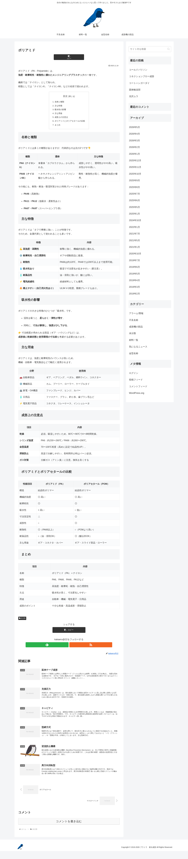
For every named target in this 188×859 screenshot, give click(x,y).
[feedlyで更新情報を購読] (66, 646)
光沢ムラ (133, 96)
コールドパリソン (138, 69)
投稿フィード (136, 379)
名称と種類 (59, 102)
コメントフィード (138, 386)
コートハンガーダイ (139, 83)
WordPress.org (136, 393)
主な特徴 (58, 106)
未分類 (22, 620)
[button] (69, 57)
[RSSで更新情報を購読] (71, 646)
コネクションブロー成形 (141, 76)
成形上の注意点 (61, 118)
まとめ (57, 127)
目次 (65, 96)
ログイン (133, 373)
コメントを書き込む (69, 829)
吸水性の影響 (60, 110)
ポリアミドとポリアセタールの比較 (70, 122)
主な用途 (58, 114)
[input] (150, 49)
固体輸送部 (134, 89)
